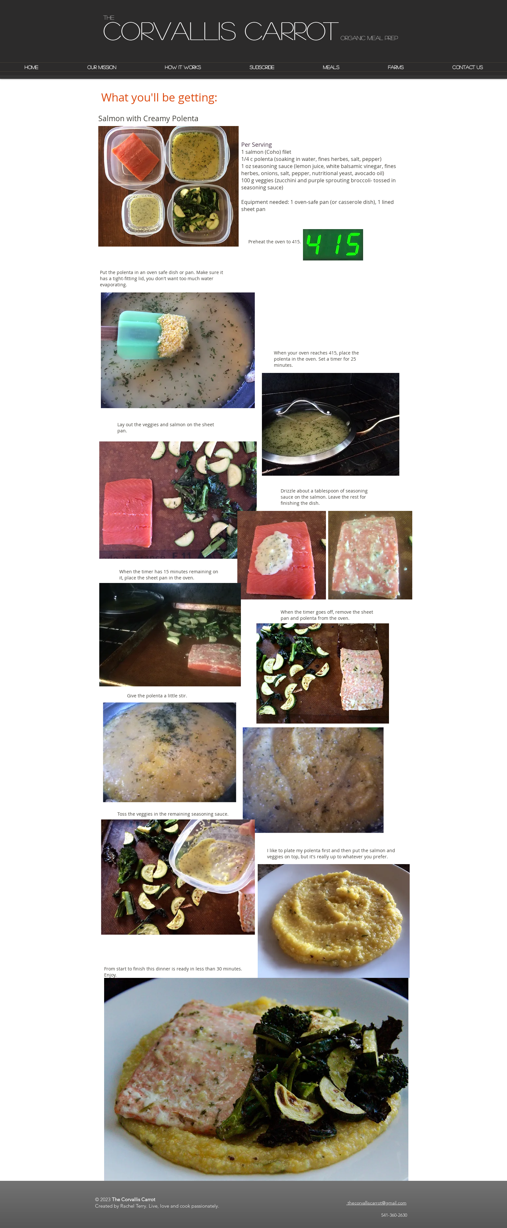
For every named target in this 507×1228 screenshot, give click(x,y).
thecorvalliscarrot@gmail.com (376, 1203)
